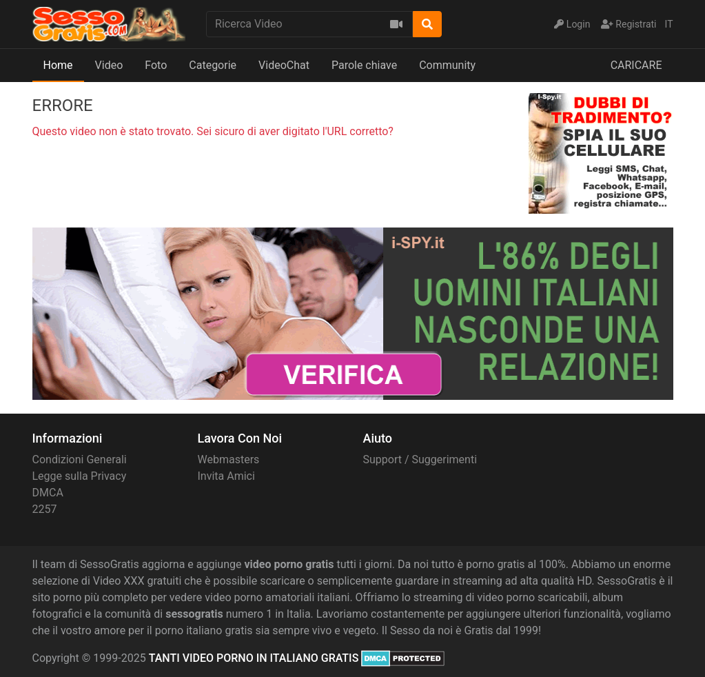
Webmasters (229, 459)
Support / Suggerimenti (420, 459)
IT (669, 24)
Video (109, 65)
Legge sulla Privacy (79, 476)
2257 (44, 509)
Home (58, 65)
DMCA (47, 492)
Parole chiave (364, 65)
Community (447, 65)
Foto (156, 65)
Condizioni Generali (79, 459)
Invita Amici (226, 476)
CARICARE (636, 65)
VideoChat (283, 65)
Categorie (212, 65)
